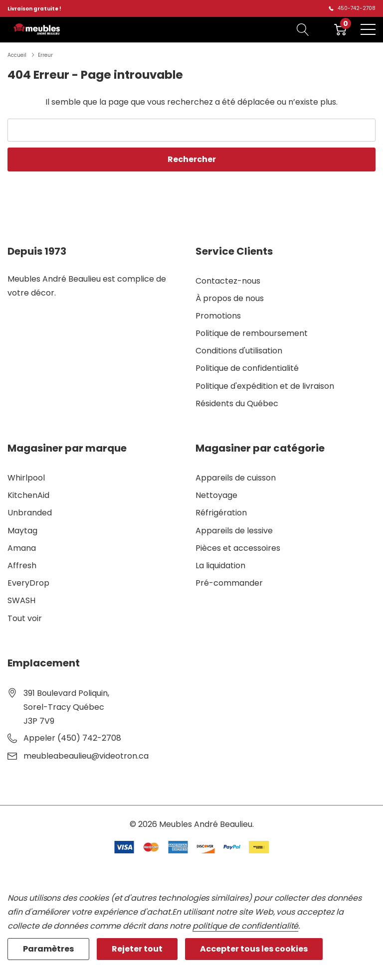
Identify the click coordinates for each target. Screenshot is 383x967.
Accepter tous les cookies (254, 949)
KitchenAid (28, 495)
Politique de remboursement (251, 333)
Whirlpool (26, 478)
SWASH (21, 600)
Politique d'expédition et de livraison (264, 386)
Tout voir (24, 618)
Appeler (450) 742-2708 (72, 738)
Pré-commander (229, 583)
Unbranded (29, 512)
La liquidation (220, 565)
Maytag (22, 530)
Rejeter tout (137, 949)
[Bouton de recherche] (303, 29)
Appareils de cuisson (235, 478)
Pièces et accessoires (237, 548)
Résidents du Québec (236, 403)
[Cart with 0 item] (340, 29)
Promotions (218, 316)
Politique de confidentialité (247, 368)
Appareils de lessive (234, 530)
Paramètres (48, 949)
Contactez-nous (227, 281)
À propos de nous (229, 298)
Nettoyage (216, 495)
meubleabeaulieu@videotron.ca (86, 756)
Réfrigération (221, 512)
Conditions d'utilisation (238, 350)
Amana (21, 548)
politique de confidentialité (245, 926)
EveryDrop (28, 583)
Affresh (21, 565)
